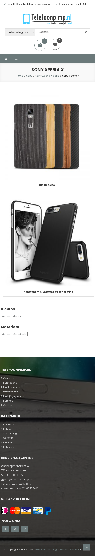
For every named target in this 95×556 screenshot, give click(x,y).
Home (19, 75)
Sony (29, 75)
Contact (8, 405)
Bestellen (8, 424)
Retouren (8, 447)
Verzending (10, 433)
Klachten (8, 442)
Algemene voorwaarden (66, 549)
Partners (8, 400)
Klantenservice (12, 387)
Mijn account (10, 391)
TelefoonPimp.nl (41, 549)
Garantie (8, 438)
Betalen (7, 429)
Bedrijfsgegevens (13, 396)
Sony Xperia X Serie (47, 75)
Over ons (8, 378)
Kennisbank (10, 382)
